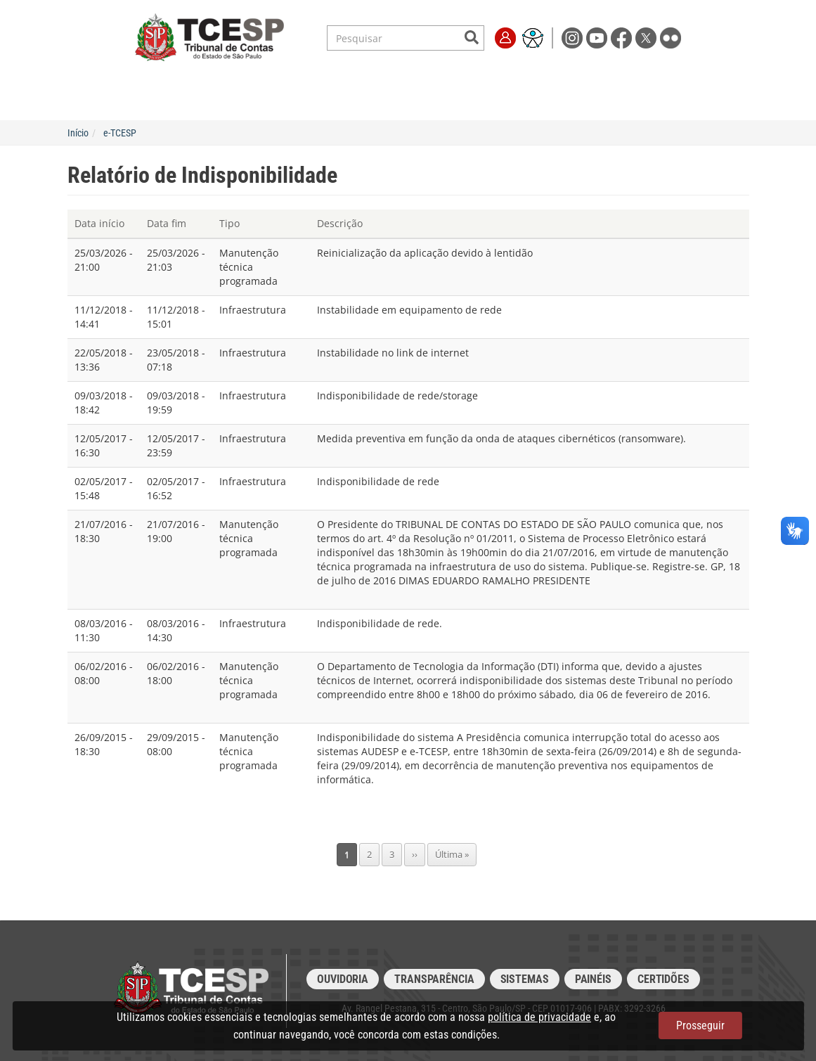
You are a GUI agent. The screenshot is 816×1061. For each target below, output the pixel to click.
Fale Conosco (663, 78)
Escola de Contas (435, 78)
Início (78, 133)
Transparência (525, 78)
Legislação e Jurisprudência (314, 78)
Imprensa (596, 78)
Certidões (663, 979)
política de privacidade (539, 1017)
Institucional (146, 78)
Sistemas (524, 979)
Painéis (593, 979)
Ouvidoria (342, 979)
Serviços (213, 78)
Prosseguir (700, 1025)
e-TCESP (119, 133)
